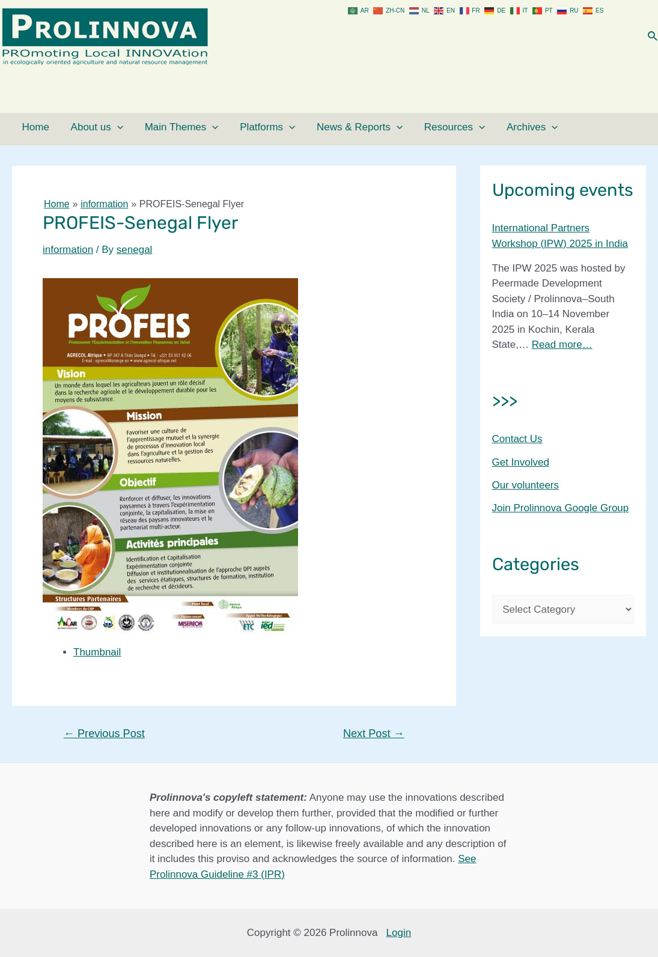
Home (29, 127)
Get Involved (520, 462)
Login (399, 932)
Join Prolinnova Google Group (560, 508)
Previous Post (104, 733)
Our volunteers (525, 485)
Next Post (373, 733)
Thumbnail (97, 652)
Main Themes (160, 127)
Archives (479, 127)
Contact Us (517, 439)
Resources (410, 127)
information (68, 249)
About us (82, 127)
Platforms (238, 127)
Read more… (562, 344)
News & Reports (323, 127)
